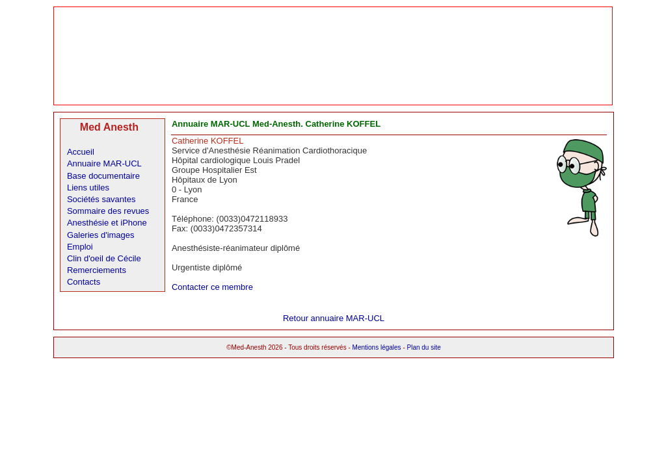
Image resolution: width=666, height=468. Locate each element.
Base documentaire (103, 176)
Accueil (80, 152)
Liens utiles (88, 187)
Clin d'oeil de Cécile (104, 258)
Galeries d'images (101, 235)
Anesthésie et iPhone (107, 223)
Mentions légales (377, 347)
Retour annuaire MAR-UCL (333, 318)
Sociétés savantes (101, 199)
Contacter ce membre (212, 287)
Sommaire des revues (108, 211)
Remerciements (96, 270)
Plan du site (424, 347)
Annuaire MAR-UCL (104, 163)
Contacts (83, 282)
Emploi (80, 247)
